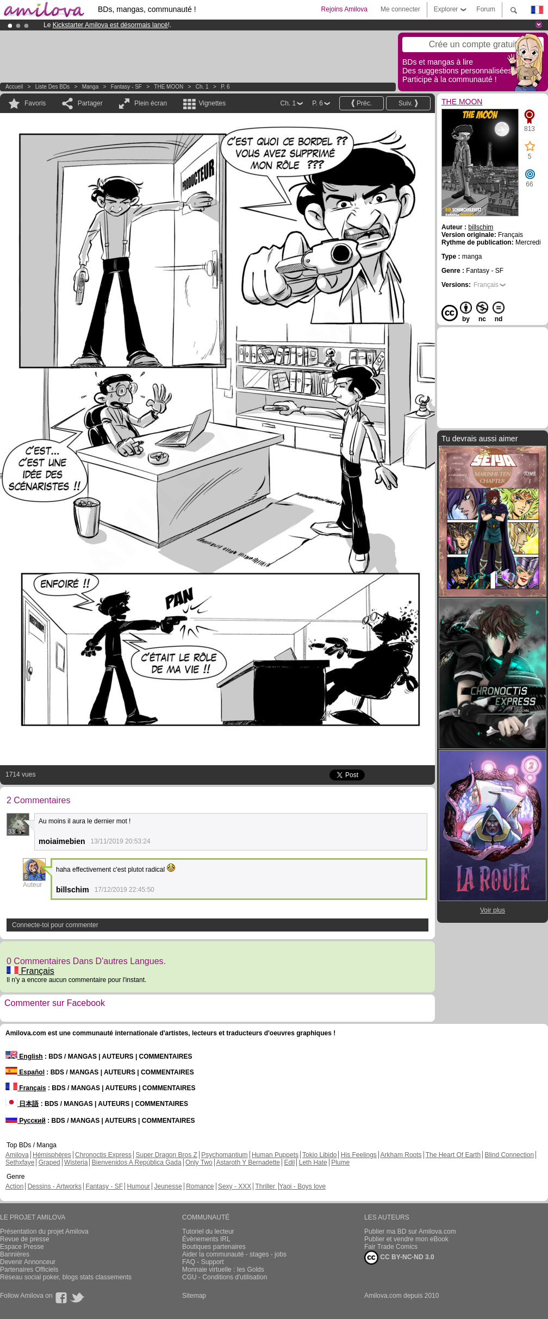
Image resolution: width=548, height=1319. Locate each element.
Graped (49, 1162)
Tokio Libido (319, 1155)
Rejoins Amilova (344, 9)
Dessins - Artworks (55, 1186)
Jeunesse (168, 1186)
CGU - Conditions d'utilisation (224, 1277)
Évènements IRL (206, 1239)
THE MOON (168, 87)
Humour (138, 1186)
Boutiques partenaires (214, 1247)
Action (14, 1186)
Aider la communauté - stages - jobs (234, 1254)
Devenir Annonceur (27, 1262)
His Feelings (359, 1155)
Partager (90, 103)
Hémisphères (52, 1155)
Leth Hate (313, 1162)
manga (90, 87)
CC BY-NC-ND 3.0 (399, 1258)
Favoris (35, 103)
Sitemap (194, 1295)
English (24, 1056)
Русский (25, 1120)
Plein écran (150, 103)
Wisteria (76, 1162)
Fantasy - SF (126, 87)
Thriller (266, 1186)
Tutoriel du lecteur (208, 1231)
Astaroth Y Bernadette (248, 1162)
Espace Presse (22, 1247)
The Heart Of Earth (453, 1155)
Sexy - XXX (234, 1186)
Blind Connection (509, 1155)
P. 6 (225, 87)
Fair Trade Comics (391, 1247)
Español (25, 1072)
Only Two (199, 1162)
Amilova (17, 1155)
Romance (200, 1186)
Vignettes (212, 103)
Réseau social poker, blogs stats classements (66, 1277)
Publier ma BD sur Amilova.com (410, 1231)
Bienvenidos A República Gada (137, 1162)
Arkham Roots (401, 1155)
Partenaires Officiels (29, 1269)
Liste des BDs (52, 87)
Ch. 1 (202, 87)
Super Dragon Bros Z (166, 1155)
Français (30, 971)
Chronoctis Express (103, 1155)
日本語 (22, 1104)
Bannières (14, 1254)
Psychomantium (224, 1155)
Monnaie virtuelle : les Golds (223, 1269)
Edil (289, 1162)
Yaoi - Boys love (302, 1186)
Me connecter (400, 9)
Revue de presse (24, 1239)
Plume (340, 1162)
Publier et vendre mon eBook (406, 1239)
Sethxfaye (19, 1162)
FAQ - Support (203, 1262)
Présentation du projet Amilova (44, 1231)
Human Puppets (275, 1155)
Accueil (14, 87)
